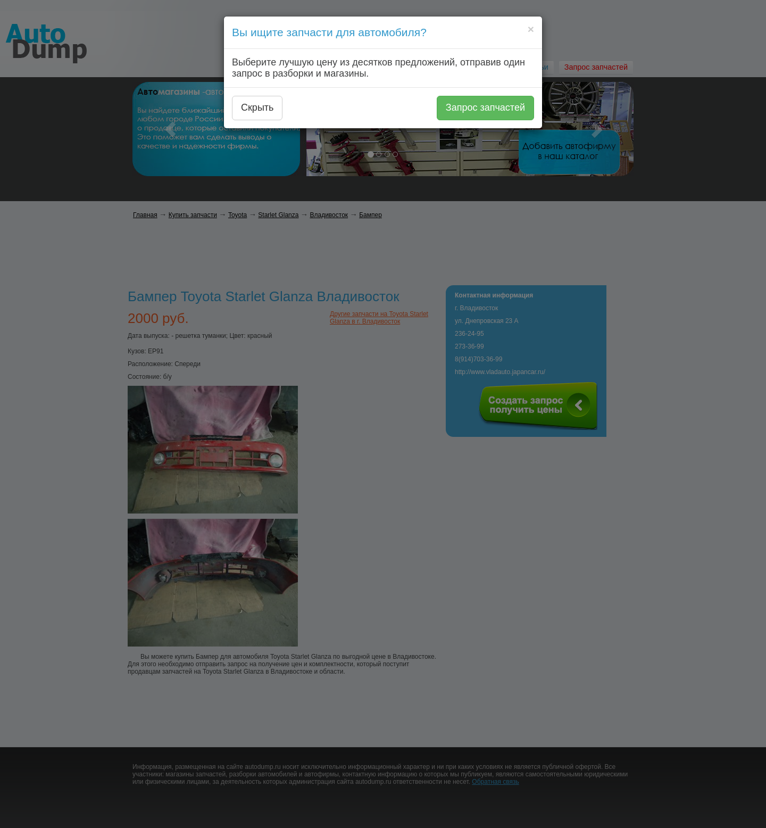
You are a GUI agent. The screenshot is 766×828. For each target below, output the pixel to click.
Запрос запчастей (485, 107)
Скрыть (257, 107)
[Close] (531, 29)
